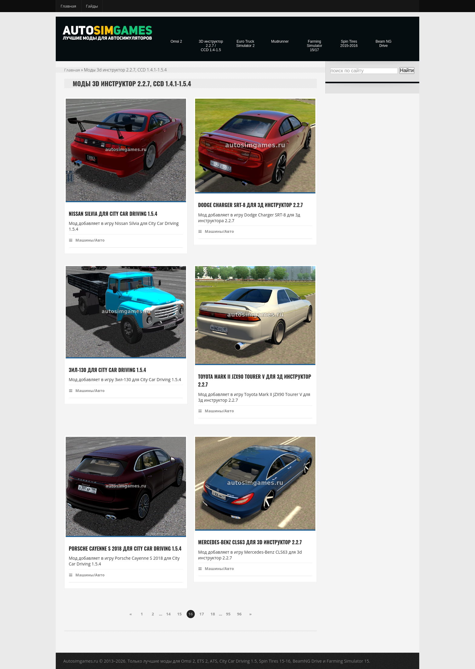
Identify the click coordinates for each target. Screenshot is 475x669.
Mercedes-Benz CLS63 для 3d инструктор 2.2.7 (249, 542)
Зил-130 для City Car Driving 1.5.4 (107, 370)
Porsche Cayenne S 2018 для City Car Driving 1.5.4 (124, 548)
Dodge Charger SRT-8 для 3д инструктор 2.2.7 (249, 205)
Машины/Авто (87, 240)
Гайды (92, 6)
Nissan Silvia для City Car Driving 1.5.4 (112, 213)
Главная (68, 6)
